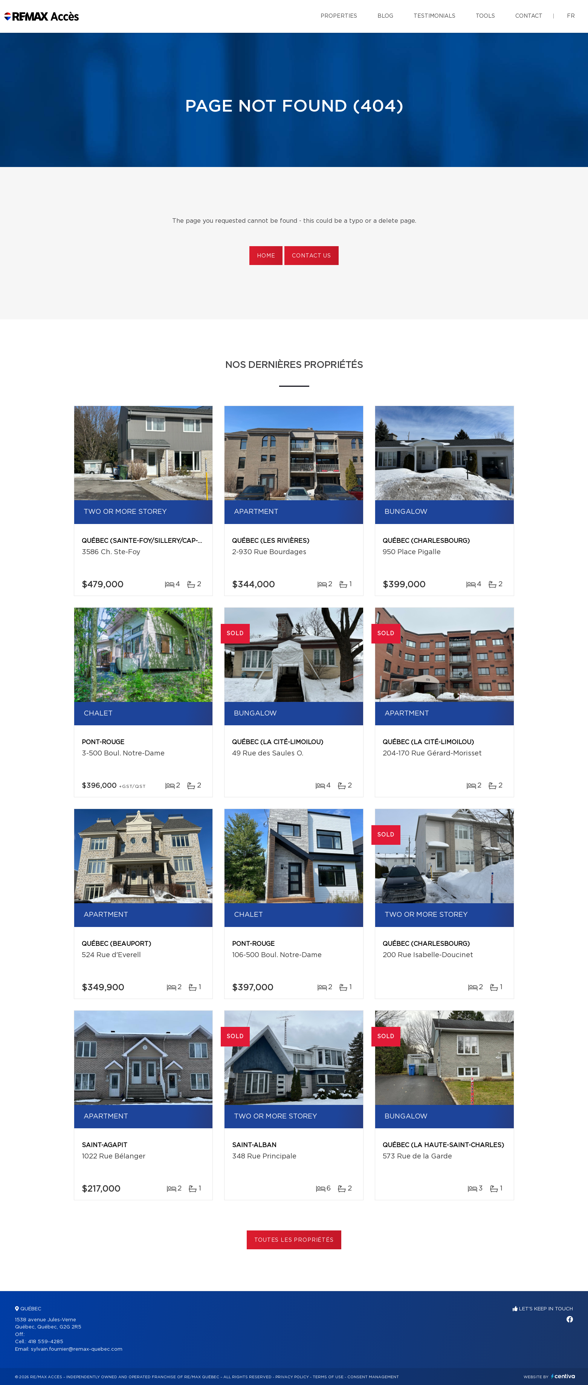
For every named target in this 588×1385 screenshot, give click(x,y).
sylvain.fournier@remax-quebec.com (76, 1349)
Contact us (311, 256)
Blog (385, 16)
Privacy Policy (292, 1377)
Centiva (563, 1376)
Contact (528, 16)
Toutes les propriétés (294, 1240)
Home (266, 256)
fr (571, 16)
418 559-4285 (45, 1341)
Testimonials (434, 16)
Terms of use (328, 1377)
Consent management (373, 1377)
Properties (339, 16)
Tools (485, 16)
